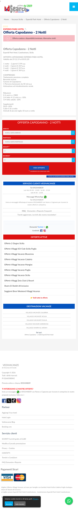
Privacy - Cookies (8, 448)
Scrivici (40, 227)
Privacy (35, 499)
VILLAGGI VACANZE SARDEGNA (36, 324)
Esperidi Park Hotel (33, 19)
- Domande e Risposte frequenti (37, 211)
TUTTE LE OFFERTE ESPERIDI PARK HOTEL (61, 176)
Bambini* (6, 156)
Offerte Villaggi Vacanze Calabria (18, 259)
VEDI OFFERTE (39, 168)
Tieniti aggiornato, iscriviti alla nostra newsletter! (36, 215)
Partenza (7, 138)
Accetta (9, 504)
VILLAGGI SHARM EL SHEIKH (36, 328)
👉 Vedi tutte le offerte (39, 298)
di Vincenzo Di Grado (9, 368)
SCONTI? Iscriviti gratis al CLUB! (14, 439)
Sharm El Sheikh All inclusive (16, 286)
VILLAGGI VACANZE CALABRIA (37, 312)
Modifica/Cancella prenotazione (14, 443)
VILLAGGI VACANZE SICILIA (37, 316)
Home (6, 19)
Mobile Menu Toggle (73, 6)
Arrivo (6, 129)
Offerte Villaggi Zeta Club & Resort (19, 280)
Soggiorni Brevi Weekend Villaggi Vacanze (22, 291)
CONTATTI (6, 453)
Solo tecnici (19, 504)
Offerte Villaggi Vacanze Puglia (17, 270)
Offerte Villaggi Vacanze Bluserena (19, 254)
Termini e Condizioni (9, 458)
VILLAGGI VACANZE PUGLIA (37, 320)
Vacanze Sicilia (17, 19)
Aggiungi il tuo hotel (9, 413)
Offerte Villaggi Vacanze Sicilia (17, 275)
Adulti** (6, 147)
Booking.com (7, 427)
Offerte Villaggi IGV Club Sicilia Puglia (20, 249)
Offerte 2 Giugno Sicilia (14, 243)
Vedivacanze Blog (8, 422)
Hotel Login (6, 417)
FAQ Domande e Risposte (11, 462)
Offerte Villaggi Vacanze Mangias (18, 264)
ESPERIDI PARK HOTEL (14, 29)
